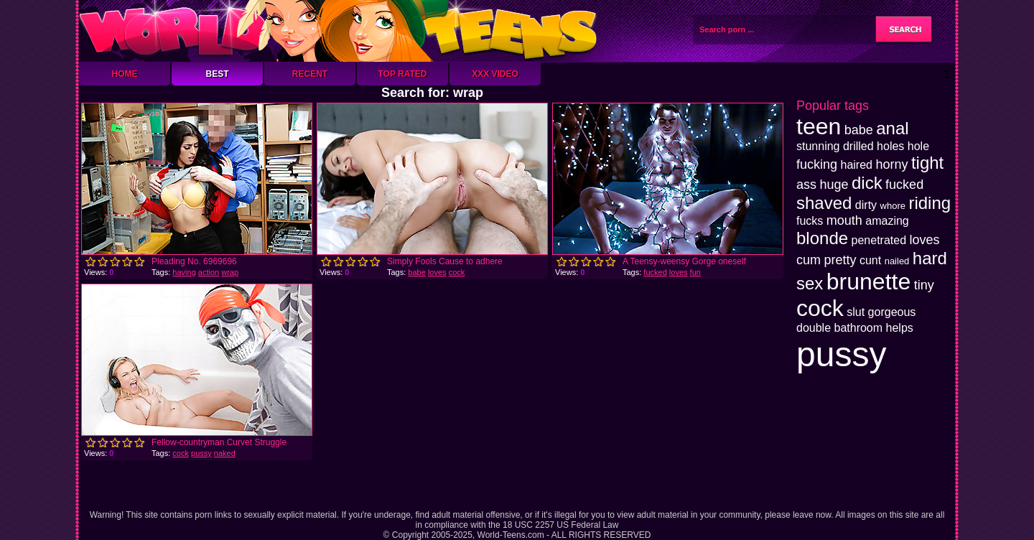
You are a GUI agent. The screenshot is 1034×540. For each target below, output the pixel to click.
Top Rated (402, 74)
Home (125, 74)
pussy (201, 453)
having (183, 272)
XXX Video (495, 74)
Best (216, 74)
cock (457, 272)
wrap (229, 272)
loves (437, 272)
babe (416, 272)
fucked (654, 272)
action (208, 272)
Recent (309, 74)
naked (225, 453)
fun (695, 272)
